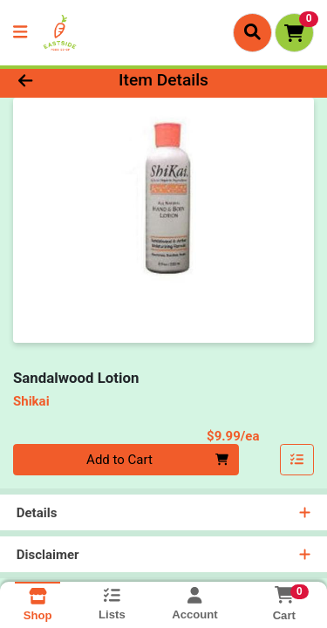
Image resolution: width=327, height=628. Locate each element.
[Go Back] (50, 81)
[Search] (252, 32)
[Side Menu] (20, 32)
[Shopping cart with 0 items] (294, 32)
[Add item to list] (297, 459)
